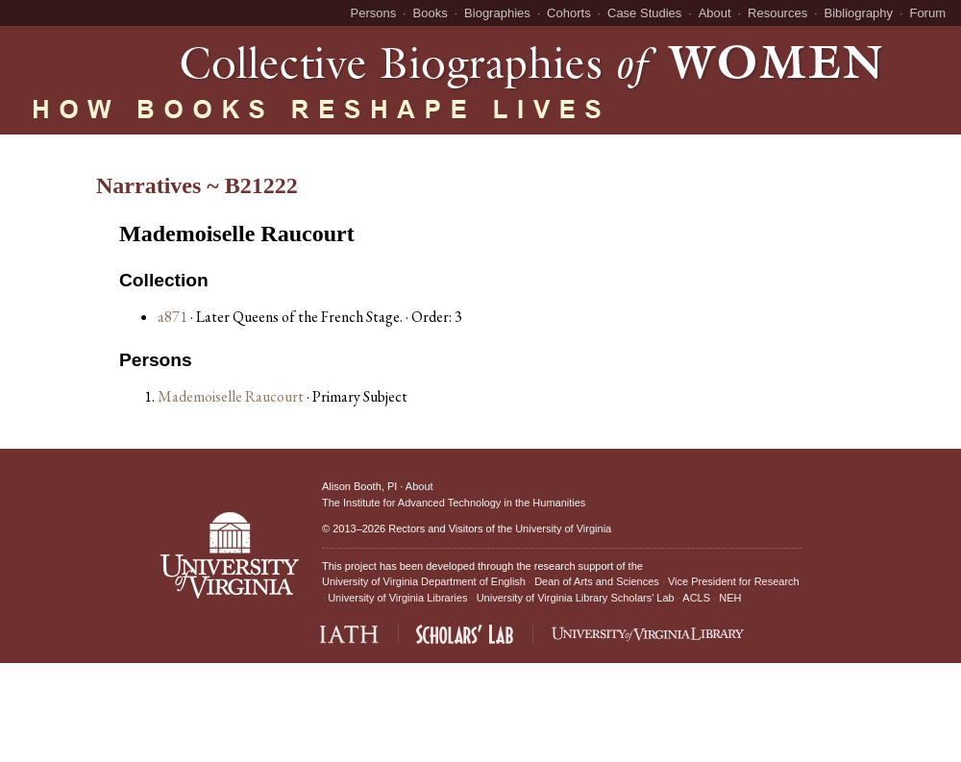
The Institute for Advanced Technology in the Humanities (453, 502)
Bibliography (859, 13)
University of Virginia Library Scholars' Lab (576, 597)
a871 (172, 317)
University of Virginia (563, 528)
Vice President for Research (734, 581)
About (715, 13)
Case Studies (644, 13)
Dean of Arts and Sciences (596, 581)
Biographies (497, 13)
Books (430, 13)
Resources (777, 13)
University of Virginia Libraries (397, 597)
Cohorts (569, 13)
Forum (927, 13)
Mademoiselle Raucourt (232, 396)
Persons (374, 13)
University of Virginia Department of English (424, 581)
